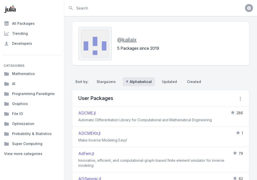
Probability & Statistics (28, 133)
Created (194, 82)
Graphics (16, 103)
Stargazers (106, 82)
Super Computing (23, 143)
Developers (18, 43)
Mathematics (19, 73)
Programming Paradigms (29, 93)
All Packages (19, 23)
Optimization (19, 123)
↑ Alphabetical (139, 82)
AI (9, 83)
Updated (169, 82)
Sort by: (83, 82)
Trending (16, 33)
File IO (13, 113)
